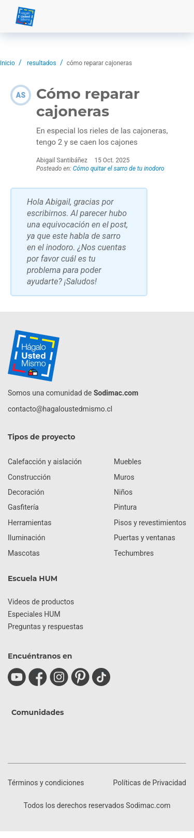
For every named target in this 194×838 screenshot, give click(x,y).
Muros (124, 477)
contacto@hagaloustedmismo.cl (60, 409)
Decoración (26, 492)
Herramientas (30, 523)
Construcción (29, 477)
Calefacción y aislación (45, 462)
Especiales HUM (34, 614)
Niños (123, 492)
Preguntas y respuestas (45, 626)
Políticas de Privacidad (149, 783)
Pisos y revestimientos (150, 523)
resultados (41, 63)
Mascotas (24, 553)
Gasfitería (23, 507)
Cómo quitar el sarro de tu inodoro (119, 168)
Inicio (7, 63)
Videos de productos (41, 602)
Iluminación (26, 538)
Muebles (127, 462)
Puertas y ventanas (144, 538)
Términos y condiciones (46, 783)
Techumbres (134, 553)
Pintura (125, 507)
